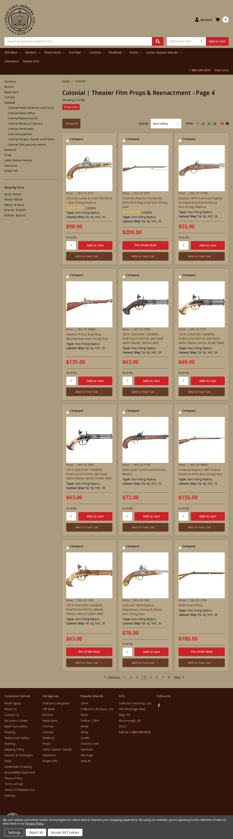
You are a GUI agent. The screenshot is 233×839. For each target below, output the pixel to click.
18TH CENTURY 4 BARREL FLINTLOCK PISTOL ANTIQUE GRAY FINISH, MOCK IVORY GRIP (201, 338)
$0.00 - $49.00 (12, 194)
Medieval (117, 52)
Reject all (36, 832)
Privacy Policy (13, 778)
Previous (112, 677)
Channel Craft (90, 744)
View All (86, 761)
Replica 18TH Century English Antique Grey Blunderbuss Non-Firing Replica (200, 202)
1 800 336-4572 (199, 70)
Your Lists (222, 70)
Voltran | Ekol (90, 720)
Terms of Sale (13, 784)
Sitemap (9, 795)
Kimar (84, 726)
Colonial (96, 52)
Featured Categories (56, 703)
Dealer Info (31, 61)
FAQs (8, 761)
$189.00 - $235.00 (14, 215)
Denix (84, 703)
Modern (32, 52)
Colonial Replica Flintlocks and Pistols (31, 108)
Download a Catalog (18, 767)
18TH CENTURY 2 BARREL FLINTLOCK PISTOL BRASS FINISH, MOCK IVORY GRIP (84, 609)
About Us (10, 709)
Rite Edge (87, 755)
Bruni (84, 715)
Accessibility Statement (19, 772)
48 (214, 123)
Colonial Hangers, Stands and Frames (31, 139)
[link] (216, 814)
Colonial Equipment (20, 134)
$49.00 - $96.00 (13, 199)
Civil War (77, 52)
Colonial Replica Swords (23, 118)
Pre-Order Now (145, 245)
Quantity (71, 237)
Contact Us (11, 715)
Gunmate (87, 749)
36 (208, 123)
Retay (84, 732)
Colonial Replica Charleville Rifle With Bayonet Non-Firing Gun (144, 202)
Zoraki (85, 738)
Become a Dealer (16, 720)
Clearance (11, 61)
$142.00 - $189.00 (14, 210)
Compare (71, 123)
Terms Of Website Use (19, 790)
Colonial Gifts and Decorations (27, 144)
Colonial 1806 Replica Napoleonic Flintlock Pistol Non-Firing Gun (142, 609)
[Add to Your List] (89, 256)
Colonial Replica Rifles (21, 113)
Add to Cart (217, 41)
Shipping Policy (14, 749)
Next (179, 677)
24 (203, 123)
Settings (14, 832)
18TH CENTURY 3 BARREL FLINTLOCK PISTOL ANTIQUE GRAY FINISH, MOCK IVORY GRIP (89, 474)
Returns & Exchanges (18, 755)
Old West (12, 52)
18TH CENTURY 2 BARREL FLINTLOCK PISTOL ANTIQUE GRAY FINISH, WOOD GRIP (143, 338)
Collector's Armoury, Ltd (97, 709)
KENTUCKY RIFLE (191, 605)
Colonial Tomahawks (21, 129)
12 (197, 123)
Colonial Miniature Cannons (25, 123)
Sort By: (143, 123)
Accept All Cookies (65, 832)
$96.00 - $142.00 (14, 205)
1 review (90, 208)
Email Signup (12, 703)
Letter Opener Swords (163, 52)
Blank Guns (54, 52)
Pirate (136, 52)
